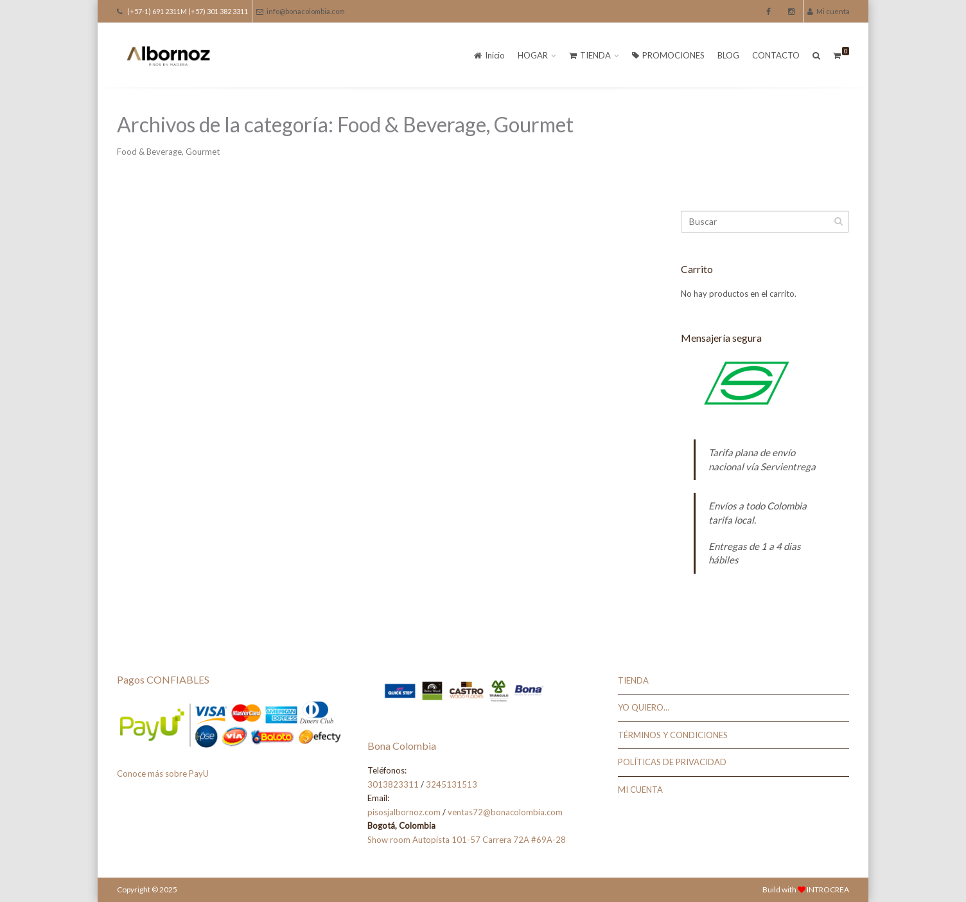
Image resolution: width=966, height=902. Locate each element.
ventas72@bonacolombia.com (505, 812)
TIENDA (590, 55)
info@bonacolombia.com (300, 11)
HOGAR (533, 55)
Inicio (489, 55)
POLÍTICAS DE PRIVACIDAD (672, 762)
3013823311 (393, 784)
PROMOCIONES (668, 55)
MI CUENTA (640, 789)
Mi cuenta (828, 11)
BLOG (728, 55)
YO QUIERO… (643, 707)
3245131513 (451, 784)
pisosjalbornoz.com (404, 812)
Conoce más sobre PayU (163, 773)
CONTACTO (776, 55)
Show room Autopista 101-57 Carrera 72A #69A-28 (466, 840)
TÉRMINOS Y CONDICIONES (673, 735)
